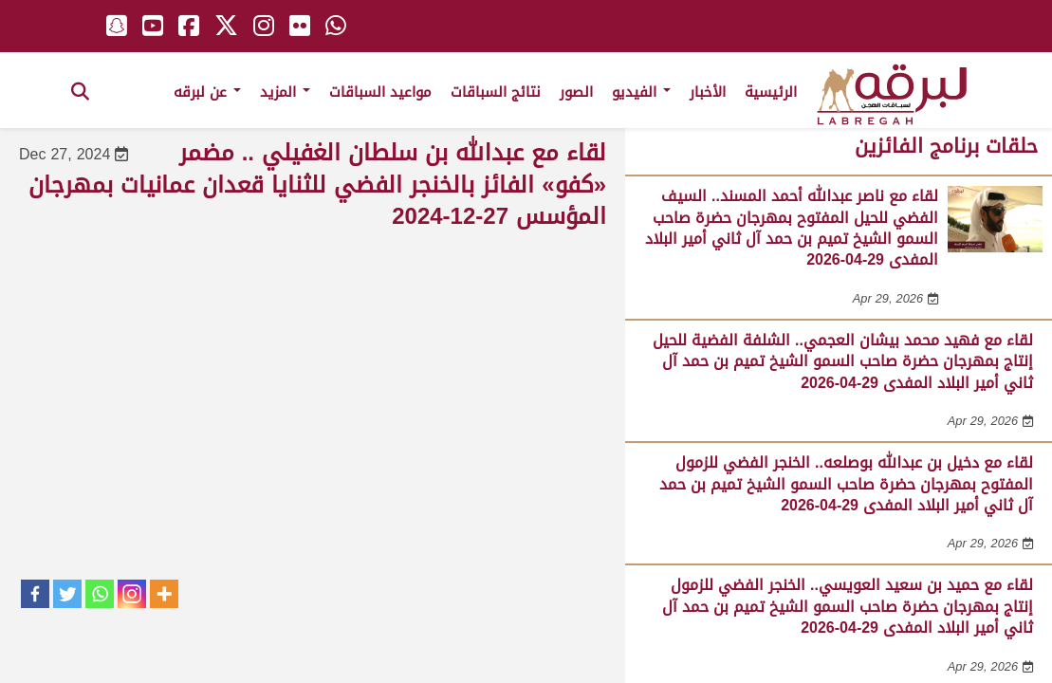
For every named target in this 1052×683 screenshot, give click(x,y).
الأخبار (708, 92)
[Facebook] (35, 594)
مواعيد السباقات (380, 92)
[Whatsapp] (99, 594)
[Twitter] (67, 594)
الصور (576, 92)
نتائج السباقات (496, 92)
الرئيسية (771, 92)
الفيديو (641, 92)
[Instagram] (132, 594)
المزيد (285, 92)
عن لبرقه (207, 92)
